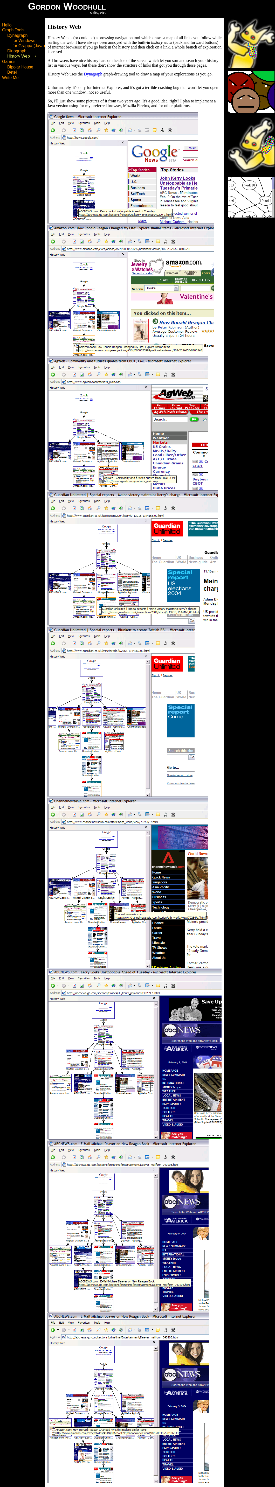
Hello (6, 25)
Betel (12, 72)
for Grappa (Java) (28, 46)
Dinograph (16, 51)
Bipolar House (20, 67)
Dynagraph (17, 35)
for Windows (23, 40)
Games (9, 61)
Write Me (10, 77)
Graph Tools (13, 30)
